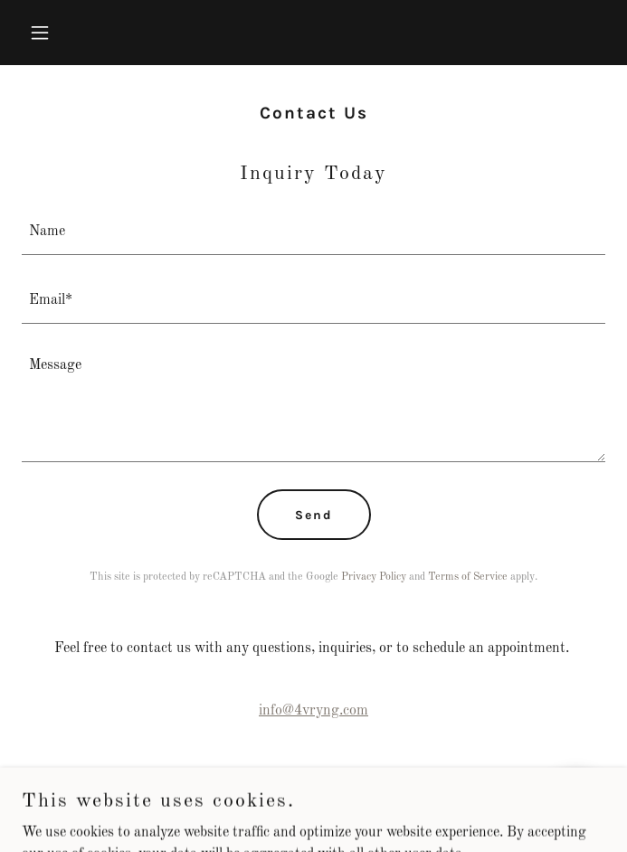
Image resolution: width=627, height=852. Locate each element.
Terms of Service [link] (468, 577)
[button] (65, 32)
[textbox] (313, 231)
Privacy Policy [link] (373, 577)
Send (314, 515)
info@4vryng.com (313, 711)
